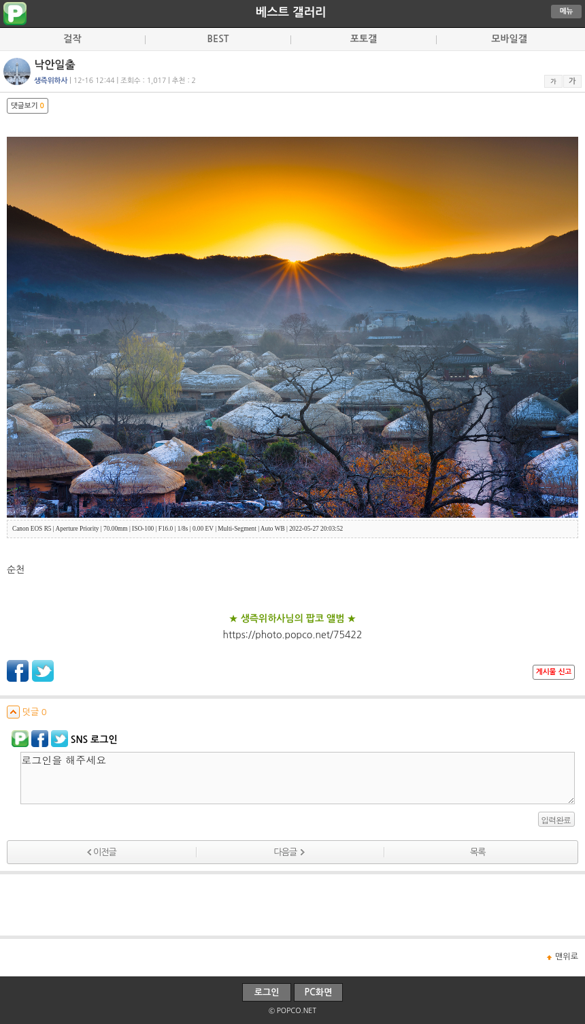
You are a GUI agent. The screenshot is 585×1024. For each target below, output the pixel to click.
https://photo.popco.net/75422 (293, 635)
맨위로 (566, 957)
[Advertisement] (292, 905)
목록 (477, 852)
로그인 (267, 992)
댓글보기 (27, 106)
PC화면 (319, 992)
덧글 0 (27, 712)
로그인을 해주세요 (297, 778)
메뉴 (566, 11)
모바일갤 (509, 39)
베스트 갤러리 (291, 12)
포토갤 (363, 39)
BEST (218, 39)
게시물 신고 (553, 672)
